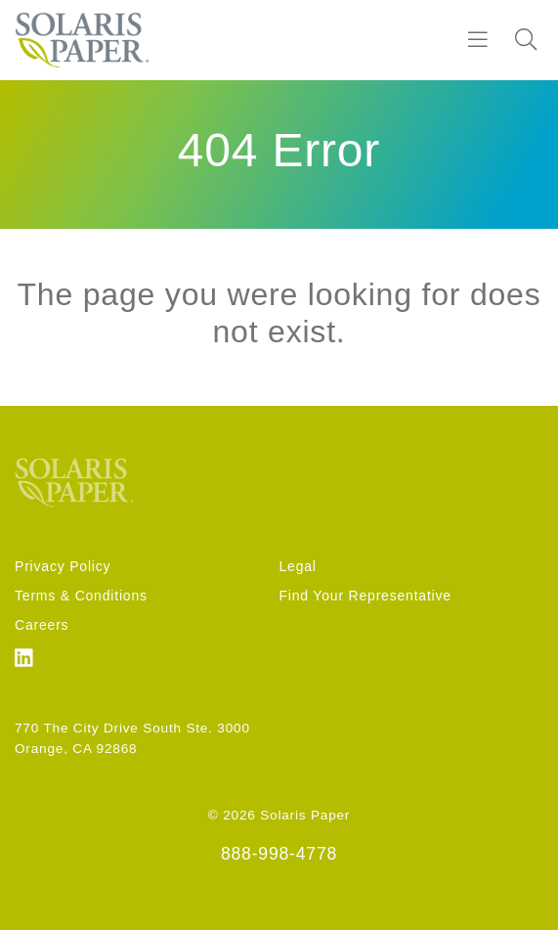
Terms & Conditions (81, 595)
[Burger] (478, 40)
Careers (41, 625)
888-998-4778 (279, 854)
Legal (298, 566)
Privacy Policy (62, 566)
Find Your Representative (365, 595)
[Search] (525, 40)
